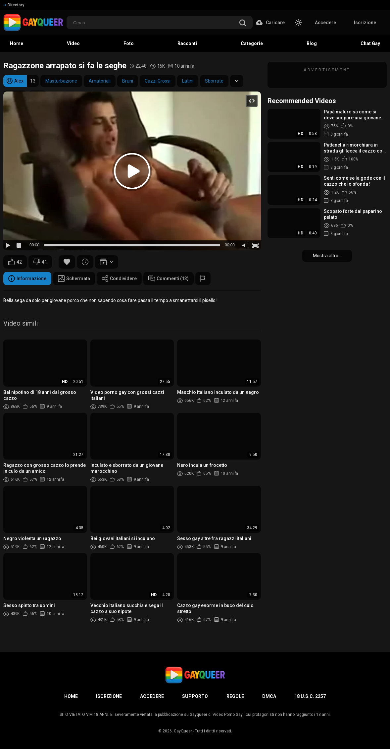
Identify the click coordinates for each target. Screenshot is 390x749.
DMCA (269, 696)
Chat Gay (370, 43)
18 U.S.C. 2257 (310, 696)
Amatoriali (100, 81)
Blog (312, 43)
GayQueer (183, 731)
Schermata (74, 278)
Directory (13, 5)
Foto (128, 43)
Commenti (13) (168, 278)
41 (40, 262)
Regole (235, 696)
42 (15, 262)
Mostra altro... (327, 255)
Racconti (187, 43)
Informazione (27, 278)
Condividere (119, 278)
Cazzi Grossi (158, 81)
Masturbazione (61, 81)
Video (73, 43)
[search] (242, 23)
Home (16, 43)
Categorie (252, 43)
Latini (187, 81)
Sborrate (214, 81)
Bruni (127, 81)
